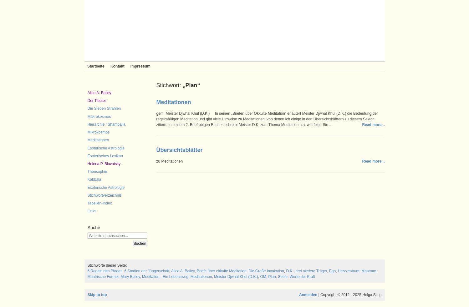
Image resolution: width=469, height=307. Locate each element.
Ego (332, 271)
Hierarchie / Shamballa (106, 124)
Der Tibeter (97, 100)
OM (263, 276)
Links (92, 211)
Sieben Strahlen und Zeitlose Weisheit (234, 30)
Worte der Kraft (302, 276)
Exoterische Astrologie (106, 187)
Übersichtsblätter (179, 150)
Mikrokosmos (99, 132)
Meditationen (98, 140)
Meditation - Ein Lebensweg (165, 276)
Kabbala (94, 179)
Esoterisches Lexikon (105, 156)
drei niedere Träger (311, 271)
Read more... (373, 125)
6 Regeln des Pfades (105, 271)
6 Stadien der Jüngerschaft (147, 271)
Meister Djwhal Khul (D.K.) (236, 276)
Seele (283, 276)
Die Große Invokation (266, 271)
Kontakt (117, 66)
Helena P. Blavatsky (104, 164)
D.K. (289, 271)
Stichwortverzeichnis (105, 195)
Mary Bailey (130, 276)
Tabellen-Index (100, 203)
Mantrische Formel (103, 276)
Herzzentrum (348, 271)
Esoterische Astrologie (106, 148)
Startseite (96, 66)
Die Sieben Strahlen (104, 108)
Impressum (140, 66)
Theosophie (97, 171)
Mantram (368, 271)
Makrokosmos (99, 116)
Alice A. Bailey (99, 93)
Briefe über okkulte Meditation (222, 271)
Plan (272, 276)
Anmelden (308, 295)
